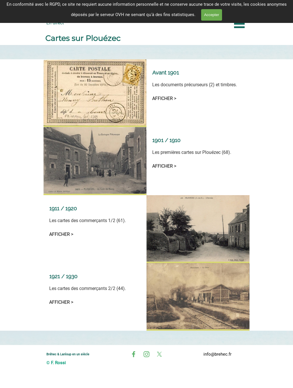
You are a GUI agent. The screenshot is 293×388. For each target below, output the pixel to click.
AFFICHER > (164, 98)
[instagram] (146, 354)
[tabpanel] (198, 85)
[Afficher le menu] (239, 23)
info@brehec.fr (217, 354)
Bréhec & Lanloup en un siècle (67, 354)
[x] (159, 354)
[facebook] (133, 354)
